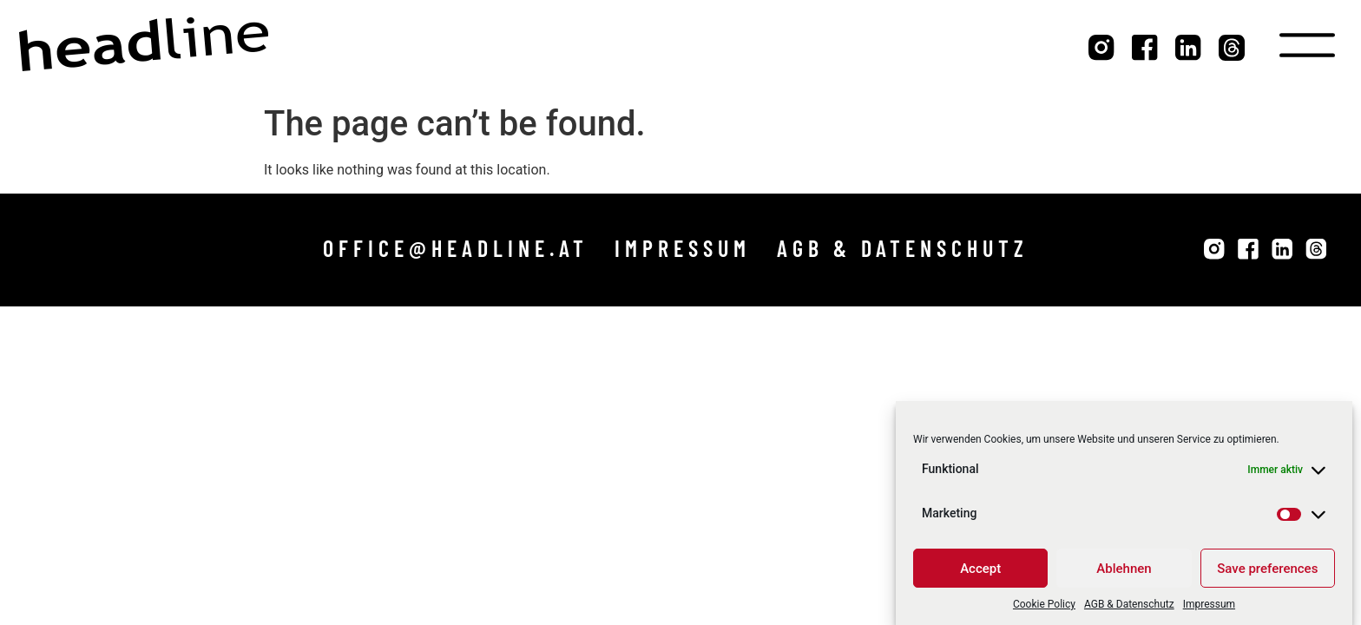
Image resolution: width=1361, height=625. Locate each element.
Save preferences (1267, 571)
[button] (455, 248)
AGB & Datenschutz (1129, 608)
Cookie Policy (1044, 608)
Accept (980, 571)
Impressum (1209, 608)
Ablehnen (1123, 571)
